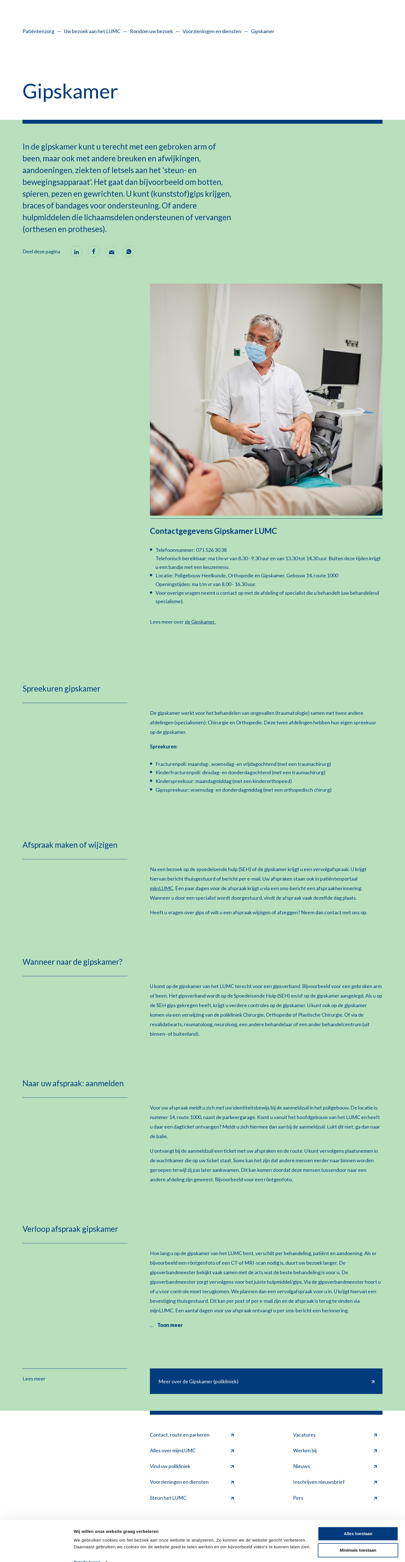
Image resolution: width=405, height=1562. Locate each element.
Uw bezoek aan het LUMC (92, 31)
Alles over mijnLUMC (192, 1450)
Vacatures (335, 1435)
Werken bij (335, 1450)
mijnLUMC (161, 888)
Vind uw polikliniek (192, 1466)
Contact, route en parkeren (192, 1435)
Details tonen (87, 1551)
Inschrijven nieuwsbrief (335, 1482)
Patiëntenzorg (38, 31)
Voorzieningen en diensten (212, 31)
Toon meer (170, 1325)
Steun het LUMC (192, 1498)
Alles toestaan (358, 1522)
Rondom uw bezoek (151, 31)
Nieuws (335, 1466)
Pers (335, 1498)
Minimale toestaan (358, 1538)
